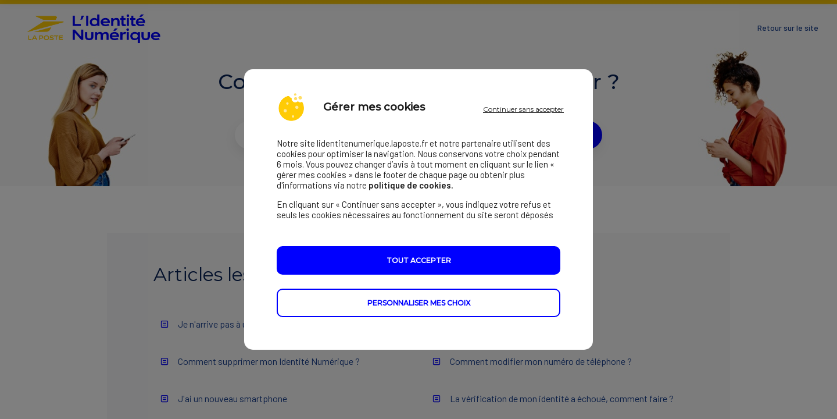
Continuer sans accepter (523, 109)
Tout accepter (419, 260)
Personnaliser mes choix (418, 303)
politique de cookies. (411, 185)
